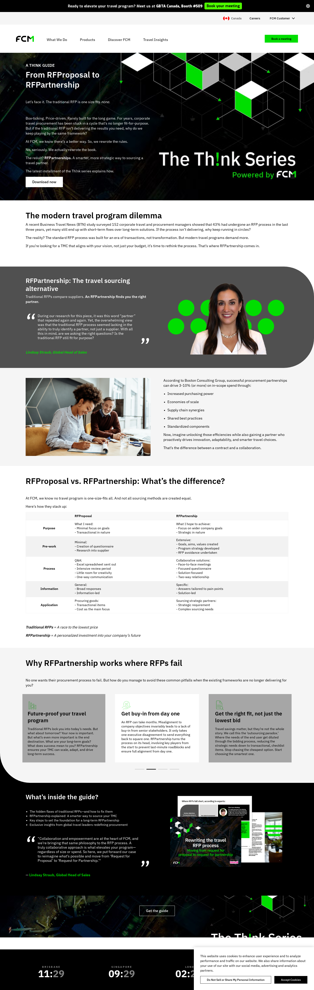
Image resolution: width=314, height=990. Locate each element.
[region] (254, 968)
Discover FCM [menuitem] (119, 39)
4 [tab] (174, 769)
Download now (44, 182)
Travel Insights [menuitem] (155, 39)
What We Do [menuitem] (57, 39)
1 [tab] (139, 769)
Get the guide (157, 910)
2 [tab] (151, 769)
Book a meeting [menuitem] (281, 39)
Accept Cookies (291, 980)
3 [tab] (163, 769)
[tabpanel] (157, 728)
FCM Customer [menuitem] (280, 18)
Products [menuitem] (87, 39)
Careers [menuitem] (255, 18)
